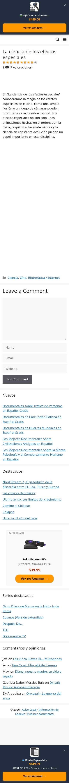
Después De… (13, 623)
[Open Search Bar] (57, 39)
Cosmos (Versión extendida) (23, 617)
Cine (23, 277)
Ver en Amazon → (34, 27)
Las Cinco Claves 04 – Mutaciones (37, 659)
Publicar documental (40, 714)
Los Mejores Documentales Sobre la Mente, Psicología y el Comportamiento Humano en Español (34, 454)
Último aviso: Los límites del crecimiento (32, 499)
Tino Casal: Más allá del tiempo (34, 665)
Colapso (8, 512)
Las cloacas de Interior (19, 493)
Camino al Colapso (16, 505)
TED (5, 630)
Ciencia (13, 277)
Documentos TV (14, 636)
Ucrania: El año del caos (20, 518)
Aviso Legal (29, 709)
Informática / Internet (44, 277)
